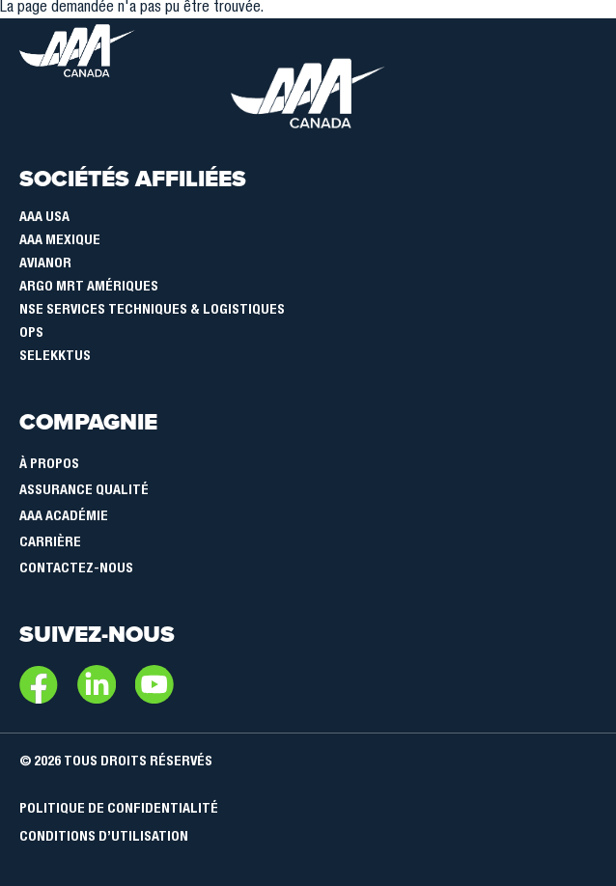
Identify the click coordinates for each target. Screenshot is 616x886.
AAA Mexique (59, 241)
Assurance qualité (84, 491)
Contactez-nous (76, 569)
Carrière (50, 543)
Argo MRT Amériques (88, 287)
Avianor (45, 264)
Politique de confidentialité (118, 810)
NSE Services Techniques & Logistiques (152, 311)
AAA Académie (63, 517)
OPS (31, 334)
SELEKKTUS (55, 357)
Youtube (154, 684)
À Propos (49, 465)
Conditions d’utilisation (103, 837)
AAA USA (44, 218)
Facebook (38, 684)
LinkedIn (96, 684)
